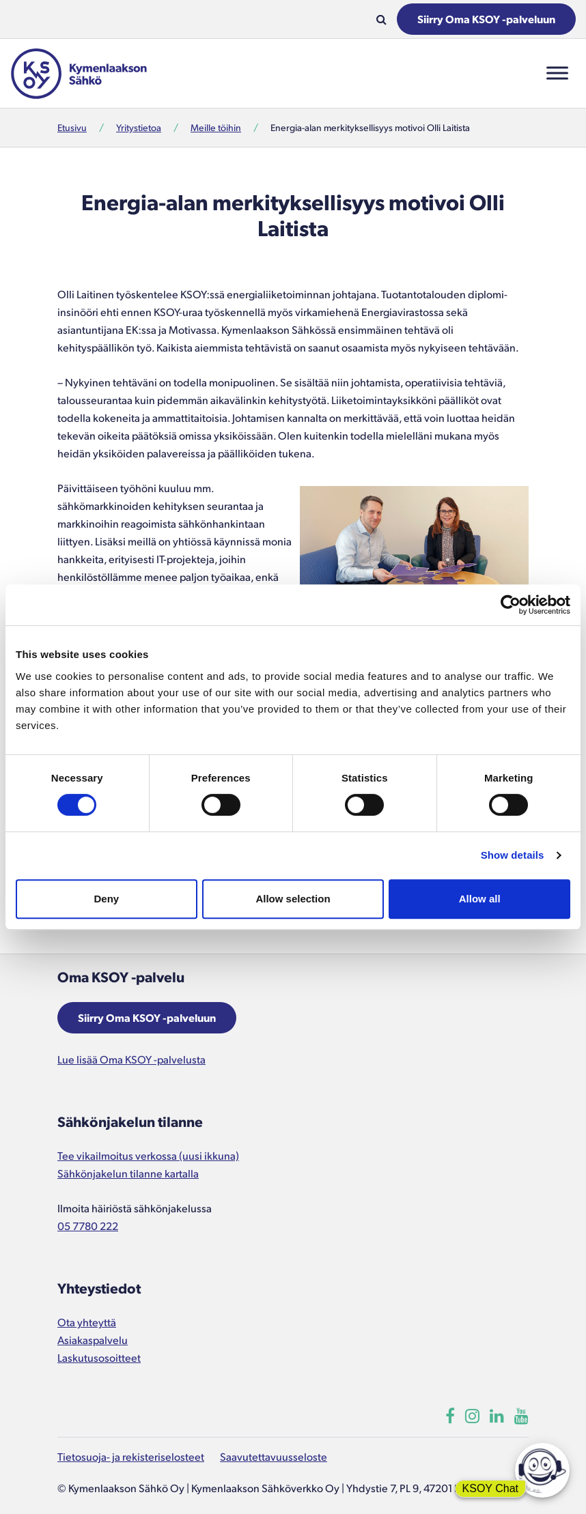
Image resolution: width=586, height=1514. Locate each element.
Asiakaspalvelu (92, 1339)
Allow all (480, 898)
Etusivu (72, 127)
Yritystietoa (138, 127)
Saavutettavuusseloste (273, 1456)
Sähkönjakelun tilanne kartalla (128, 1173)
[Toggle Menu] (557, 73)
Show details (512, 855)
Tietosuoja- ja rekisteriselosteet (130, 1456)
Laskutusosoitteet (99, 1357)
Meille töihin (216, 127)
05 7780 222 (87, 1225)
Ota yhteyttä (86, 1322)
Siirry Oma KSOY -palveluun (486, 19)
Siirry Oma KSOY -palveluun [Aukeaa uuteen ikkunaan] (147, 1017)
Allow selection (292, 898)
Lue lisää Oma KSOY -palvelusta (131, 1059)
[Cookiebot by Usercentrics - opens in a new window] (510, 605)
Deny (106, 898)
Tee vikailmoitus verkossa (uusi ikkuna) (148, 1155)
